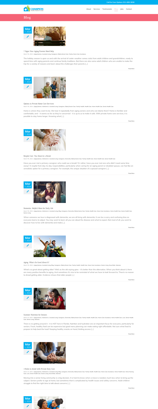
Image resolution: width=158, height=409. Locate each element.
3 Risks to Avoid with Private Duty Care (39, 369)
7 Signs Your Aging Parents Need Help (39, 51)
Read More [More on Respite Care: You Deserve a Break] (131, 173)
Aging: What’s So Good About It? (36, 262)
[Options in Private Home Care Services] (50, 87)
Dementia (68, 159)
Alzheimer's (45, 106)
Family (71, 54)
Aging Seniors (38, 54)
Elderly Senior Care (63, 54)
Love (123, 317)
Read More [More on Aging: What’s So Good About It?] (131, 279)
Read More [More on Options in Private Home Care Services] (131, 121)
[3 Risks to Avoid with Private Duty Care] (50, 353)
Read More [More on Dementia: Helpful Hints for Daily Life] (131, 227)
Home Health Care (97, 106)
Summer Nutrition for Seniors (35, 315)
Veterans (118, 265)
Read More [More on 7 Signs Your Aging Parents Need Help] (131, 68)
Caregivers (54, 54)
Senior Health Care (108, 106)
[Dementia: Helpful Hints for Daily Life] (50, 192)
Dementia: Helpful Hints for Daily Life (38, 208)
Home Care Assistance (79, 54)
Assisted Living (46, 54)
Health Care (88, 106)
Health (82, 106)
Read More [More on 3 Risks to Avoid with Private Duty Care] (131, 388)
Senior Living (27, 213)
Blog (60, 211)
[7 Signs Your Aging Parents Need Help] (50, 36)
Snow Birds (112, 265)
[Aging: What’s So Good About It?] (50, 246)
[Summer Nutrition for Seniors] (50, 298)
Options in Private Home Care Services (39, 104)
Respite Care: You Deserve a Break (37, 156)
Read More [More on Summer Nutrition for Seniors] (131, 334)
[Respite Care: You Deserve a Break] (50, 140)
